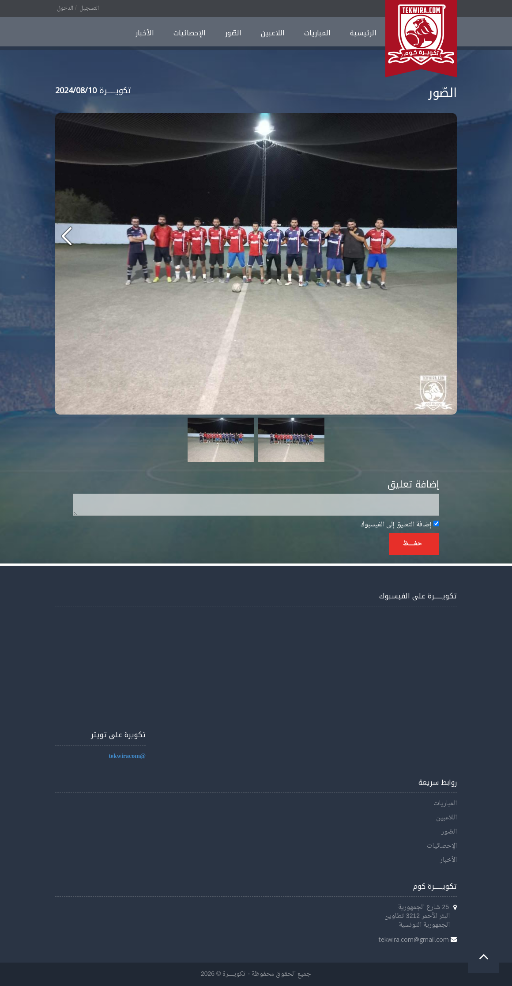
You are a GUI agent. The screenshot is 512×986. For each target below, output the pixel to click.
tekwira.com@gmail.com (414, 939)
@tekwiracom (127, 756)
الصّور (233, 33)
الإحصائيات (189, 33)
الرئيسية (363, 33)
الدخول (65, 8)
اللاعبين (273, 33)
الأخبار (145, 33)
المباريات (317, 33)
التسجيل (89, 8)
